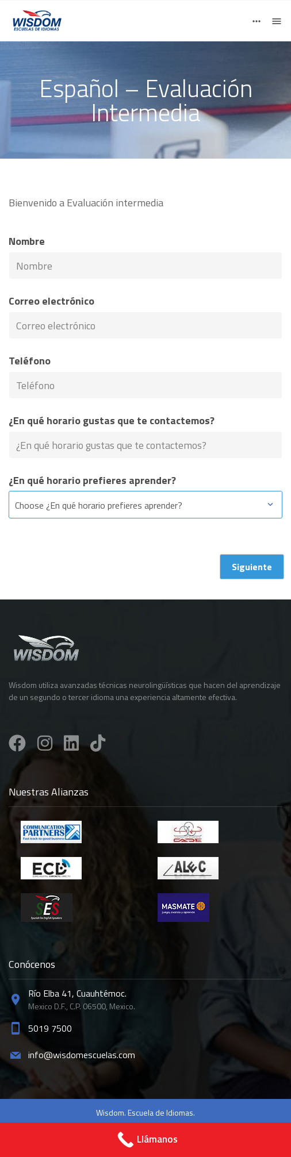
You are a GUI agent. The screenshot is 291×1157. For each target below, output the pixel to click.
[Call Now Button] (145, 1140)
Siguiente (252, 567)
